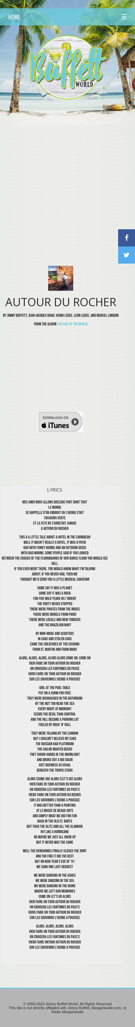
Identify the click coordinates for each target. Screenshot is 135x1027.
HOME (14, 17)
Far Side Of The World (72, 324)
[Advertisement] (67, 174)
